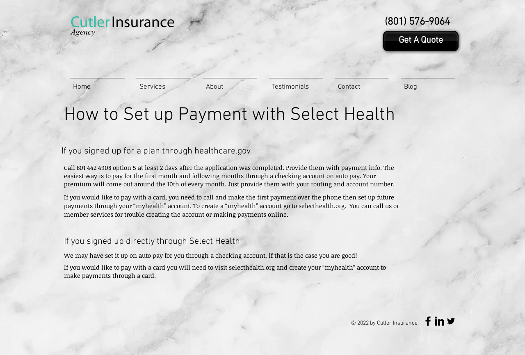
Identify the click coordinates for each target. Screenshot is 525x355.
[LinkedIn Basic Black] (439, 321)
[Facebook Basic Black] (428, 321)
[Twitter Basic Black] (451, 321)
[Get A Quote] (421, 41)
